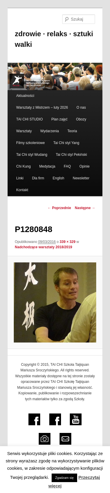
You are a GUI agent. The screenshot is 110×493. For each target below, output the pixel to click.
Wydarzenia (49, 131)
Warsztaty (24, 131)
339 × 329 (67, 242)
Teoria (72, 131)
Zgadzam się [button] (64, 477)
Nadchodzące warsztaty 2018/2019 (43, 247)
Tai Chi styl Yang (66, 143)
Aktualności (25, 96)
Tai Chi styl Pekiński (71, 155)
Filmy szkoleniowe (30, 143)
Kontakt (22, 190)
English (58, 178)
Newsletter (81, 178)
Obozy (81, 119)
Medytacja (47, 166)
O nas (81, 107)
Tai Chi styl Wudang (31, 155)
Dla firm (38, 178)
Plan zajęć (59, 119)
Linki (19, 178)
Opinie (84, 166)
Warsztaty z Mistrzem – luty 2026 (42, 107)
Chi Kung (23, 166)
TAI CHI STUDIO (29, 119)
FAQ (67, 166)
